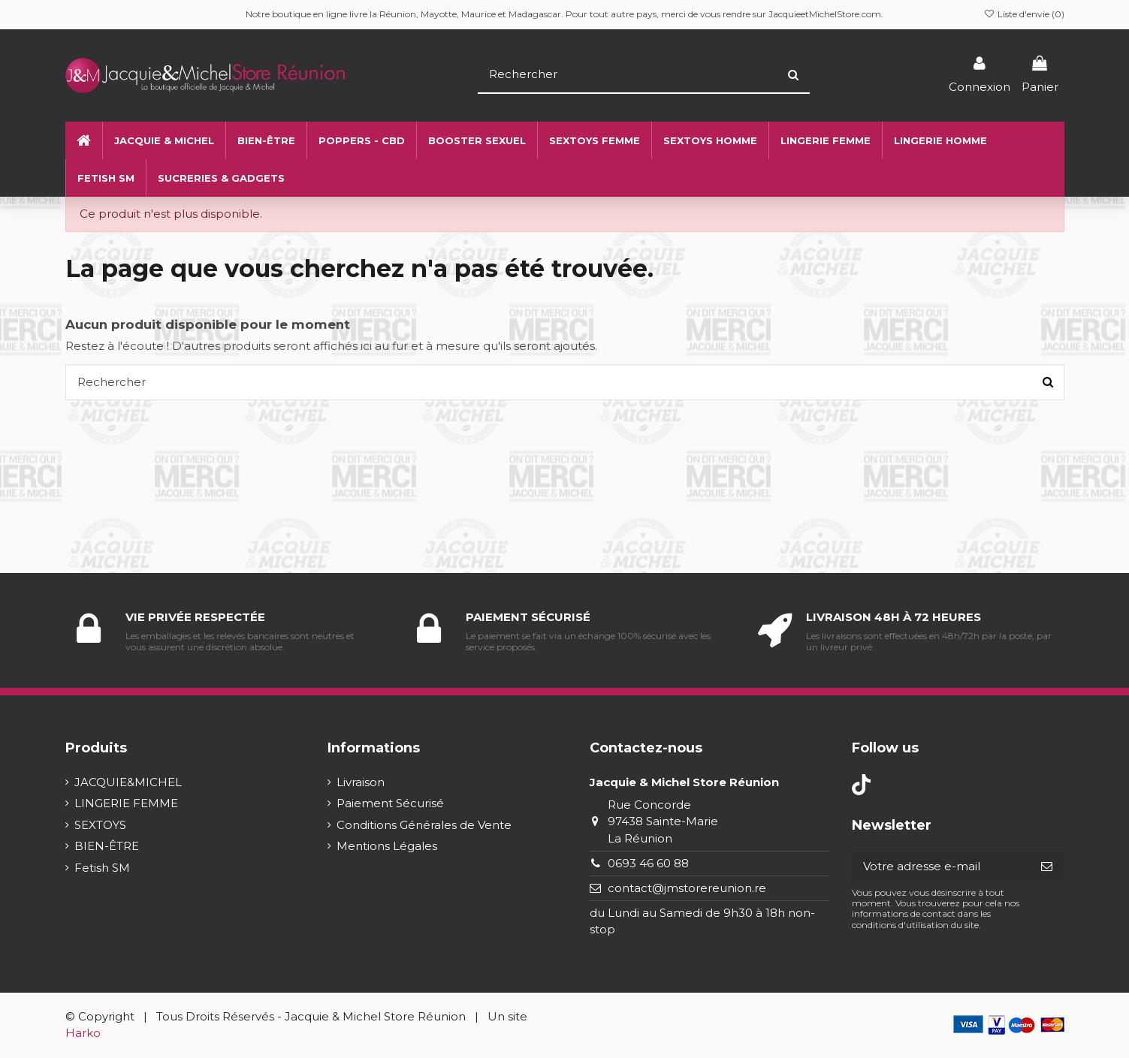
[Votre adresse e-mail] (941, 867)
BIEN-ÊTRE (106, 846)
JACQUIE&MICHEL (128, 782)
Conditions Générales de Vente (424, 825)
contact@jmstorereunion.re (687, 888)
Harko (83, 1033)
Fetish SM (102, 868)
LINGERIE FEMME (126, 803)
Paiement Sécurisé (390, 803)
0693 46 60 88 (648, 863)
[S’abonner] (1047, 867)
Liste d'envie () (1023, 14)
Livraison (361, 782)
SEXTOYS (100, 825)
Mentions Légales (387, 846)
